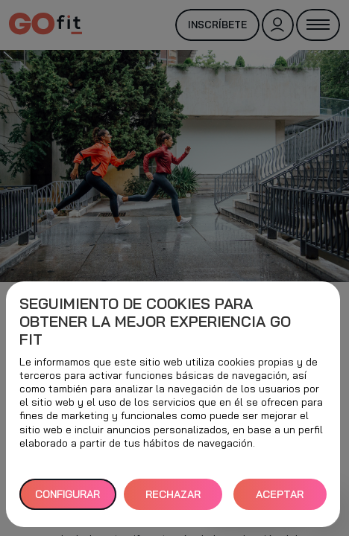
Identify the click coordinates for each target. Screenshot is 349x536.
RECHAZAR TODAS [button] (173, 499)
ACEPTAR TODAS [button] (280, 499)
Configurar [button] (67, 494)
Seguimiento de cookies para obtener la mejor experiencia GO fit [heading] (155, 321)
